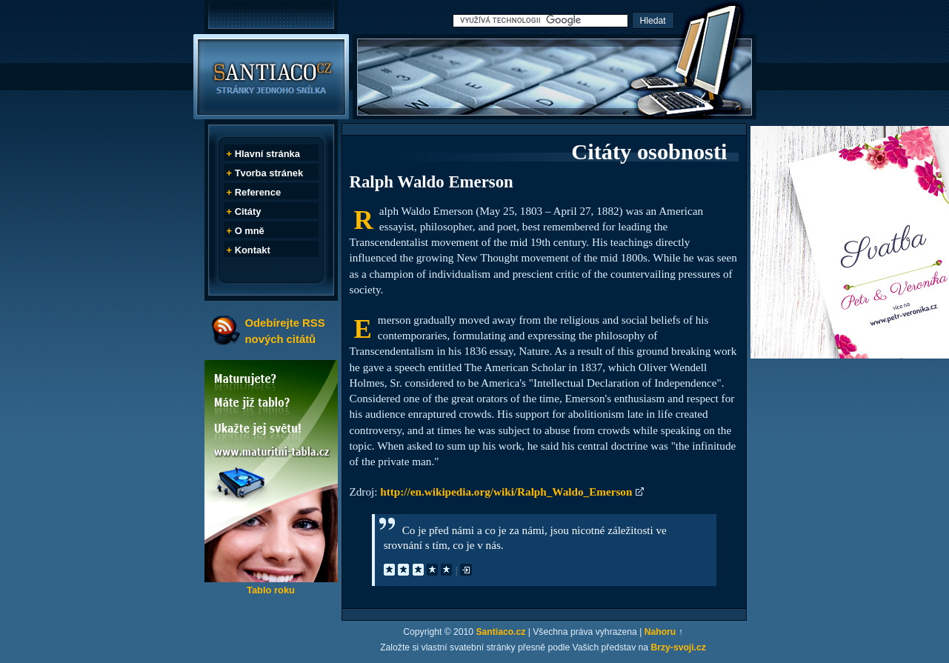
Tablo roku (271, 590)
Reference (258, 192)
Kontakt (252, 250)
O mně (249, 230)
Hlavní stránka (267, 153)
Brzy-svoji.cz (678, 647)
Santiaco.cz (500, 632)
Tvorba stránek (269, 173)
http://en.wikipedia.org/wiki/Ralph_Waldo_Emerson (506, 491)
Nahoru (660, 632)
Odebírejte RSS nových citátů (285, 330)
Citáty (248, 211)
